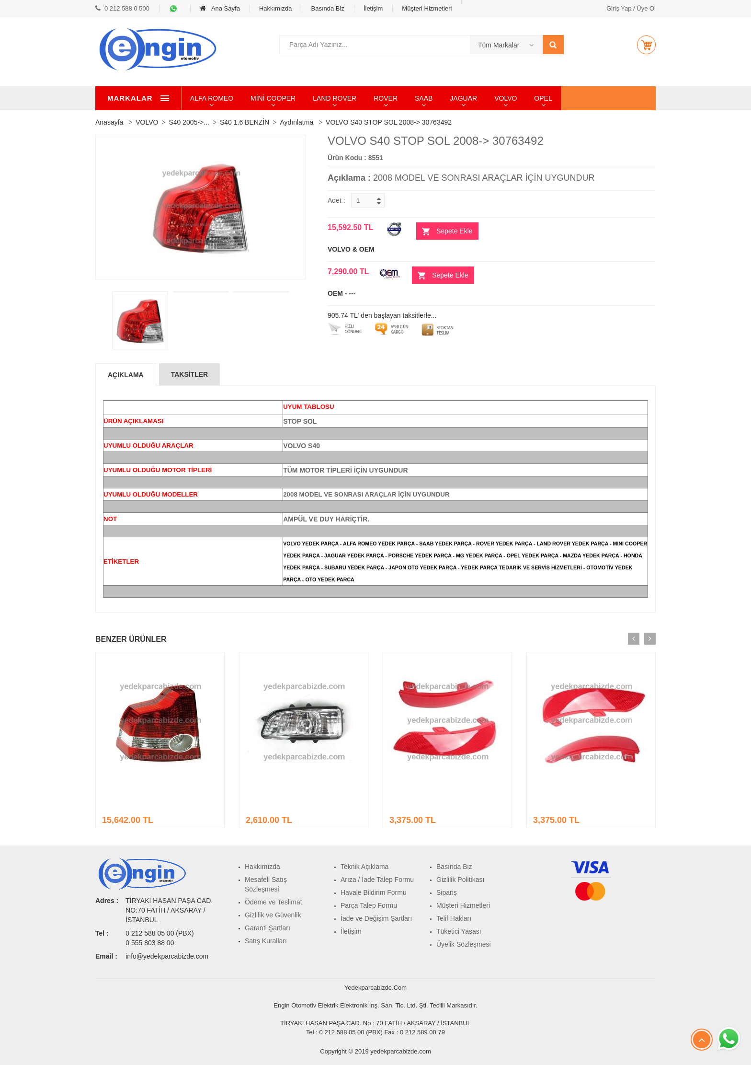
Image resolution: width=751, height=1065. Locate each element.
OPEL (587, 98)
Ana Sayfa (220, 8)
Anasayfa (109, 122)
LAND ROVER (378, 98)
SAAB (467, 98)
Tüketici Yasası (458, 931)
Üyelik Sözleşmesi (463, 944)
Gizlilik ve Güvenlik (273, 915)
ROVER (429, 98)
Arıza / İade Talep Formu (377, 879)
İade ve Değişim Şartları (376, 918)
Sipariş (446, 892)
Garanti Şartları (267, 928)
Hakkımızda (275, 8)
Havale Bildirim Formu (374, 892)
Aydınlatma (296, 122)
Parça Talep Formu (369, 905)
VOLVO (549, 98)
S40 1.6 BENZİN (245, 122)
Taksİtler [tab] (189, 374)
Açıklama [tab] (126, 375)
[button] (646, 44)
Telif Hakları (453, 918)
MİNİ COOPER (316, 98)
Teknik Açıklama (364, 866)
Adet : (336, 200)
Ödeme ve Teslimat (273, 902)
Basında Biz (327, 8)
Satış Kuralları (266, 941)
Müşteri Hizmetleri (427, 8)
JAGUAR (507, 98)
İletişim (373, 8)
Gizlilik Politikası (460, 879)
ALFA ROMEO (255, 98)
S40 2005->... (189, 122)
